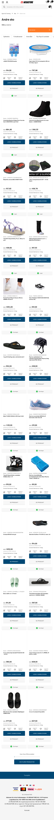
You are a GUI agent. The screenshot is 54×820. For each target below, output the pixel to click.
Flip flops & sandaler (42, 36)
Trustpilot (27, 775)
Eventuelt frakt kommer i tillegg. (10, 74)
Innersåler (29, 36)
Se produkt (14, 88)
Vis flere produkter (27, 762)
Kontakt (27, 810)
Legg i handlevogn (14, 82)
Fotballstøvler (18, 36)
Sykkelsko (6, 36)
